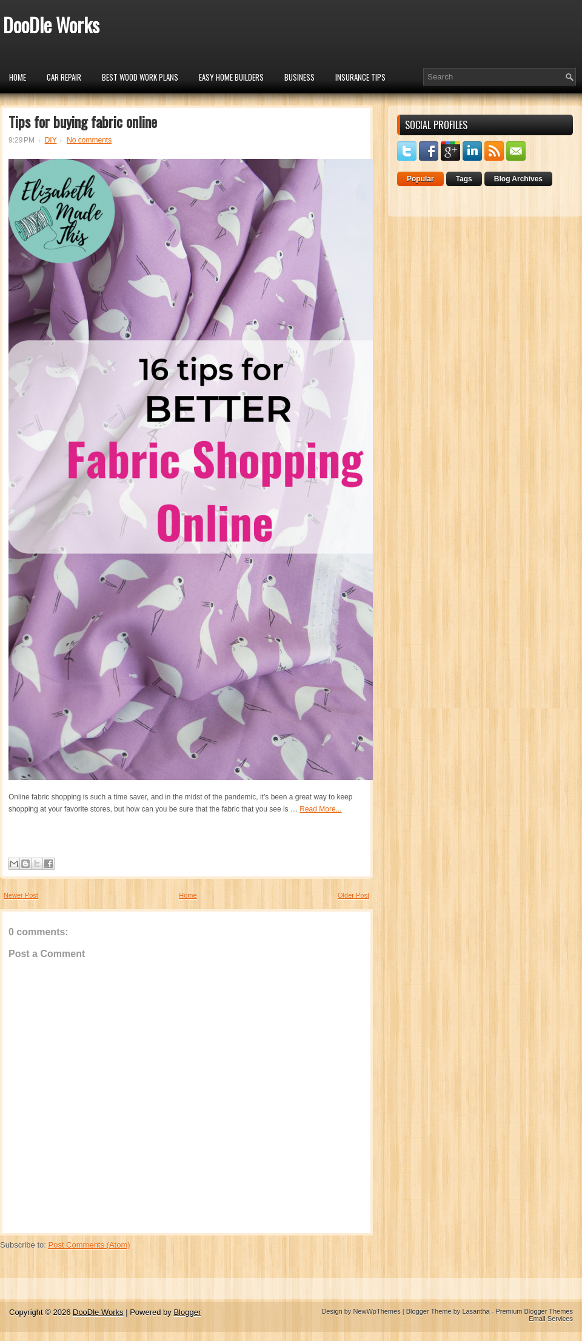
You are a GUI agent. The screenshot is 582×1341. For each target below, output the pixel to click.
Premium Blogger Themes (534, 1311)
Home (17, 77)
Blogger (187, 1312)
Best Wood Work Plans (140, 77)
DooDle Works (51, 24)
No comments (89, 140)
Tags (464, 179)
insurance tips (360, 77)
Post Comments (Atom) (89, 1244)
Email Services (551, 1318)
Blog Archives (518, 179)
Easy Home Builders (231, 77)
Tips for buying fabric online (82, 121)
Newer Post (21, 895)
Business (299, 77)
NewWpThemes (376, 1311)
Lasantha (475, 1311)
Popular (420, 179)
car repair (64, 77)
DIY (51, 140)
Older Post (353, 895)
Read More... (320, 809)
